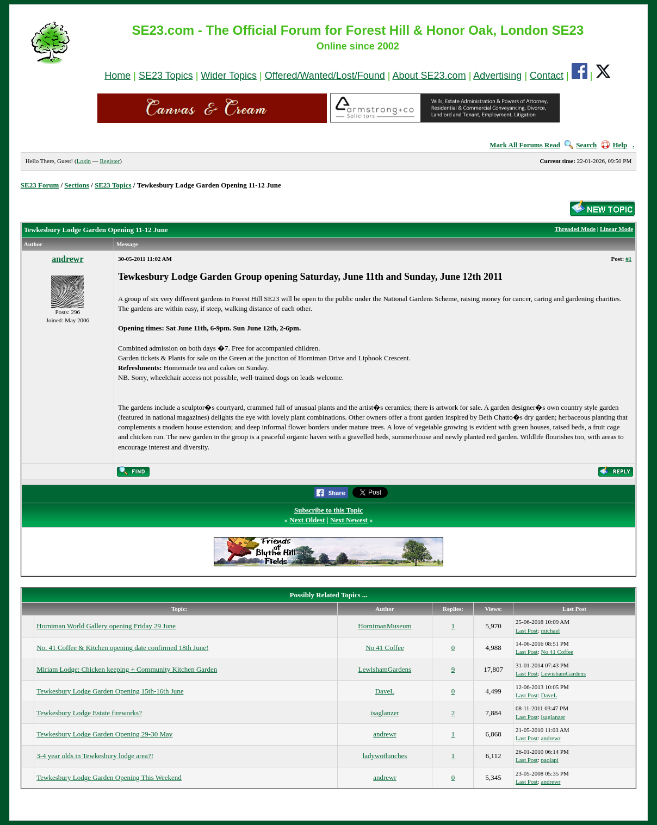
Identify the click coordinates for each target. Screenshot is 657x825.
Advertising (497, 75)
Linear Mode (616, 229)
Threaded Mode (575, 229)
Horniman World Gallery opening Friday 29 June (106, 626)
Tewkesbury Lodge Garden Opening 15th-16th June (109, 691)
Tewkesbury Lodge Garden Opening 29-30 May (104, 734)
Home (117, 75)
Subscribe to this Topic (328, 510)
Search (581, 145)
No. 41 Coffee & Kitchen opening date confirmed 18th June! (122, 647)
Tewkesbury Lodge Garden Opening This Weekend (109, 777)
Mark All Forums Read (524, 145)
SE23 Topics (166, 75)
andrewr (67, 259)
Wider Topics (229, 75)
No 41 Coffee (384, 647)
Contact (546, 75)
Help (614, 145)
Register (110, 161)
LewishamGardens (384, 669)
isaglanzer (384, 713)
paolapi (550, 760)
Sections (76, 185)
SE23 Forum (40, 185)
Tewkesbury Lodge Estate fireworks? (89, 713)
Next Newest (349, 520)
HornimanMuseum (384, 626)
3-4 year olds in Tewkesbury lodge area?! (94, 756)
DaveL (384, 691)
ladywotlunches (385, 756)
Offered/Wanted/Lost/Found (325, 75)
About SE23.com (429, 75)
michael (550, 630)
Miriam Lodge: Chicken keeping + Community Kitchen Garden (126, 669)
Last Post (527, 630)
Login (84, 161)
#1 (628, 258)
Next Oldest (307, 520)
